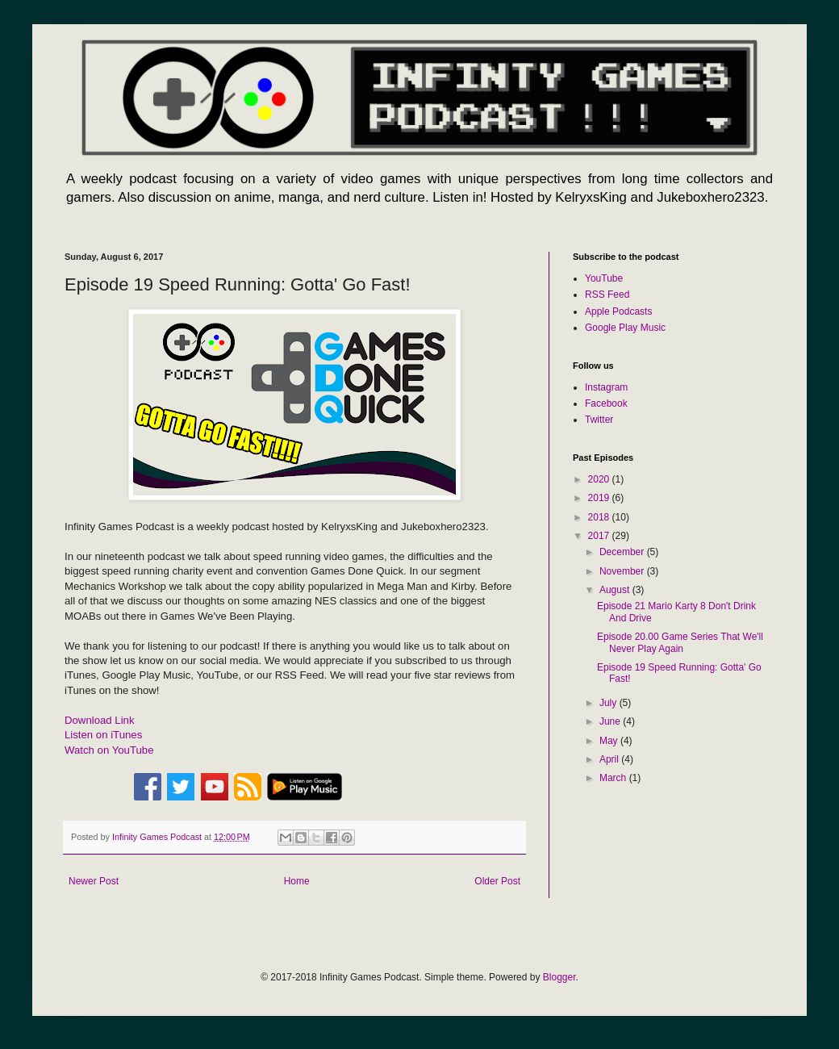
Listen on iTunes (103, 735)
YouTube (604, 278)
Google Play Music (625, 327)
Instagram (606, 387)
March (614, 778)
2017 (600, 535)
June (611, 721)
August (615, 590)
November (623, 571)
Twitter (599, 419)
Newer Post (94, 881)
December (623, 552)
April (610, 759)
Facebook (606, 403)
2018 (600, 517)
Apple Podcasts (618, 311)
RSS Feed (607, 294)
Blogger (559, 977)
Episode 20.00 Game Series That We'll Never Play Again (680, 642)
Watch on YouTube (109, 750)
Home (297, 881)
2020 (600, 479)
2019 (600, 498)
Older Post (497, 881)
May (609, 740)
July (609, 702)
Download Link (100, 720)
